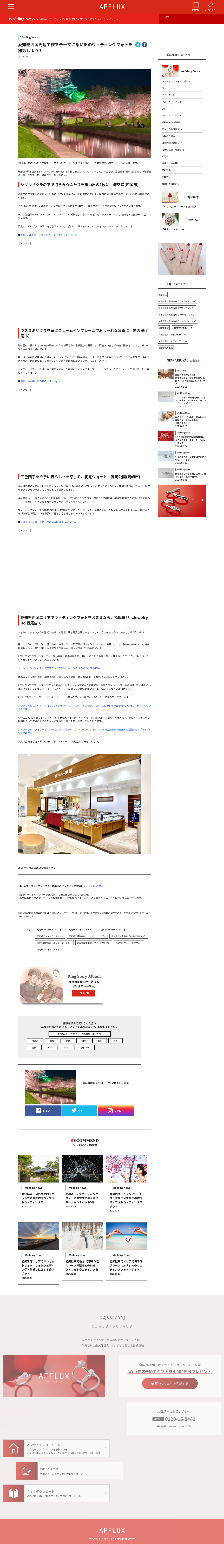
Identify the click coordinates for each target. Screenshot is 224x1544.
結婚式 (165, 156)
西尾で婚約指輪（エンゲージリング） (54, 942)
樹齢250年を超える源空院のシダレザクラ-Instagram (49, 235)
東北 (52, 1040)
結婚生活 (166, 176)
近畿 (34, 1047)
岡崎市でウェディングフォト (50, 929)
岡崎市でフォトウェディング (82, 929)
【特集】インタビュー (173, 229)
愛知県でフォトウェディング (50, 936)
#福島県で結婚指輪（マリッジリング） (177, 314)
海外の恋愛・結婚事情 (173, 149)
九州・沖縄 (84, 1047)
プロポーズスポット (172, 115)
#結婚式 (163, 294)
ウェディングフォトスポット (176, 81)
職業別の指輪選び (171, 183)
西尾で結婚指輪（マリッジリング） (93, 942)
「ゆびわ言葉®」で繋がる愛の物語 (179, 206)
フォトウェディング (172, 101)
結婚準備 (166, 170)
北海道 (35, 1040)
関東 (84, 1040)
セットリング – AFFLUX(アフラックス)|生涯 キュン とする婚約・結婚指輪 (60, 668)
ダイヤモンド (168, 95)
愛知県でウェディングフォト (114, 929)
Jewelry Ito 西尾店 (93, 886)
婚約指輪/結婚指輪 (171, 122)
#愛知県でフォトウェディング (173, 334)
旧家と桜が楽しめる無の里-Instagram (41, 381)
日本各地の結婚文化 (172, 142)
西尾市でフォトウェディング (50, 949)
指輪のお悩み (168, 136)
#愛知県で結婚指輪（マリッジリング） (177, 307)
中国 (50, 1047)
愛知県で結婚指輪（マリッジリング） (128, 936)
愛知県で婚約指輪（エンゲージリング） (87, 936)
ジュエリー (167, 88)
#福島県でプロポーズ (182, 327)
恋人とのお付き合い (172, 129)
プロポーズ (167, 108)
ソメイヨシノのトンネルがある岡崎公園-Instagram (48, 522)
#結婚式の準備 (166, 347)
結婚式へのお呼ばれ (172, 163)
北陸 (100, 1040)
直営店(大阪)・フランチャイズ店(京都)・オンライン (80, 1034)
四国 (66, 1047)
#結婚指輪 (164, 327)
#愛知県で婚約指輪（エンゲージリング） (178, 301)
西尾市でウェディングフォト (129, 942)
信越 (68, 1040)
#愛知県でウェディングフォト (173, 341)
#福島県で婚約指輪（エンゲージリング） (178, 321)
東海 (115, 1040)
